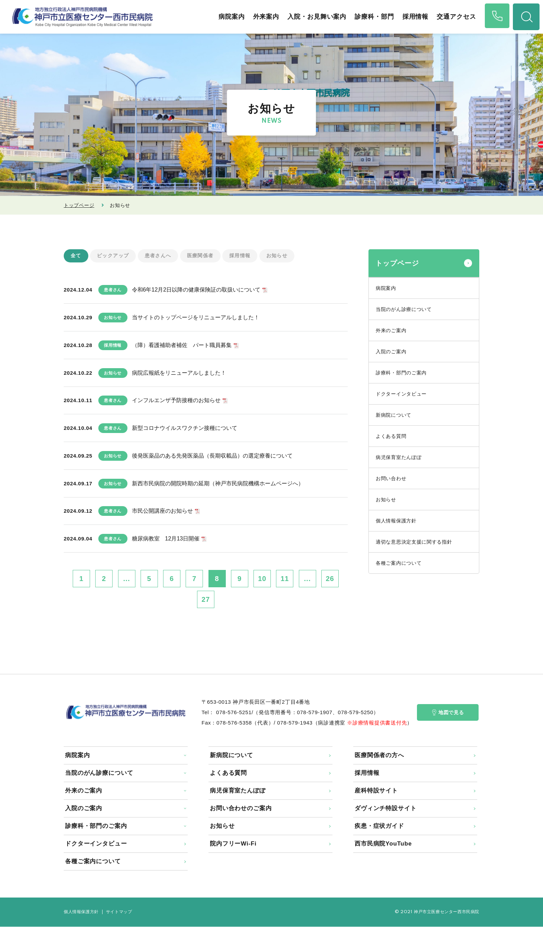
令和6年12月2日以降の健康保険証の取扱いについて (196, 290)
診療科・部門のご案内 (401, 372)
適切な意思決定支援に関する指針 (414, 542)
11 (285, 579)
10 (262, 579)
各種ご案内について (398, 563)
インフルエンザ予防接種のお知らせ (176, 401)
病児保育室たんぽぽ (398, 457)
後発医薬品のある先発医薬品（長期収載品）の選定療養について (212, 456)
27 (206, 600)
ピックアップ (113, 256)
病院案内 (229, 16)
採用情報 (413, 16)
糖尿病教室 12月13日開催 (166, 539)
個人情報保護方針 (396, 520)
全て (76, 256)
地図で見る (448, 713)
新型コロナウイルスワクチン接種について (184, 428)
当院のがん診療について (404, 309)
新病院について (393, 415)
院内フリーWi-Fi (233, 844)
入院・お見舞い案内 (314, 16)
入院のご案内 (391, 351)
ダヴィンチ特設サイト (386, 808)
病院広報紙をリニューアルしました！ (179, 373)
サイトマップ (119, 912)
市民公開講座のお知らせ (162, 511)
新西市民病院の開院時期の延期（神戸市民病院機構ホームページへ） (218, 483)
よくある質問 (391, 436)
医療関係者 (200, 256)
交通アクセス (454, 16)
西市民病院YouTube (383, 844)
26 (330, 579)
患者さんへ (158, 256)
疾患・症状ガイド (379, 826)
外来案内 (264, 16)
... (126, 579)
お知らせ (277, 256)
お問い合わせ (391, 478)
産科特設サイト (376, 791)
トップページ (79, 205)
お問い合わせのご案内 (241, 808)
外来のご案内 (391, 330)
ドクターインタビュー (401, 394)
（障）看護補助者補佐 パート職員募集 (182, 345)
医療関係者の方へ (379, 755)
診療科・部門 (372, 16)
